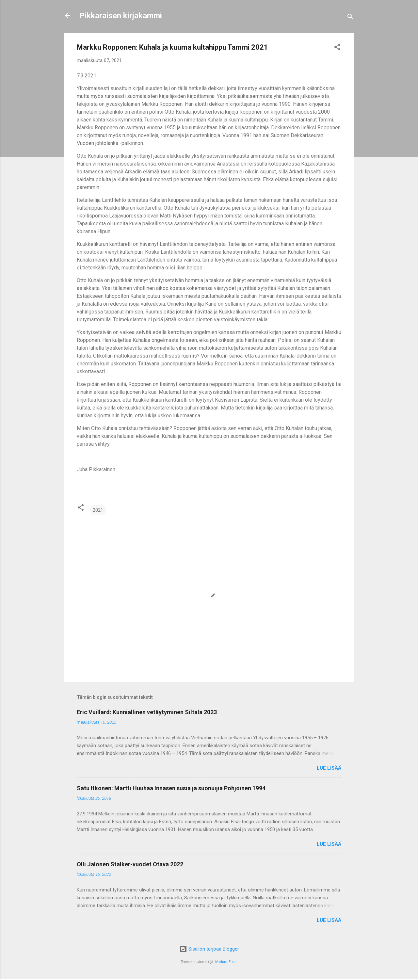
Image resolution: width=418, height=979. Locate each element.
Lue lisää (329, 768)
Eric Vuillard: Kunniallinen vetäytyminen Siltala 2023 (147, 712)
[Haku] (350, 18)
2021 (98, 510)
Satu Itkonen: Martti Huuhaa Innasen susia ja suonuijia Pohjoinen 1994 (171, 788)
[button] (337, 48)
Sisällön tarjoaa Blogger (209, 949)
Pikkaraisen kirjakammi (120, 15)
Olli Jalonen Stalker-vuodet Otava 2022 (130, 864)
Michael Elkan (226, 962)
